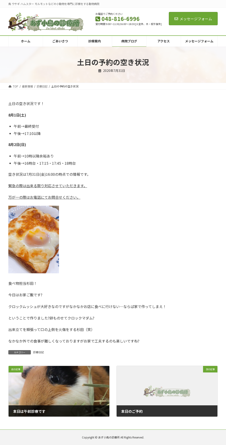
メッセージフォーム (193, 18)
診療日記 (38, 352)
